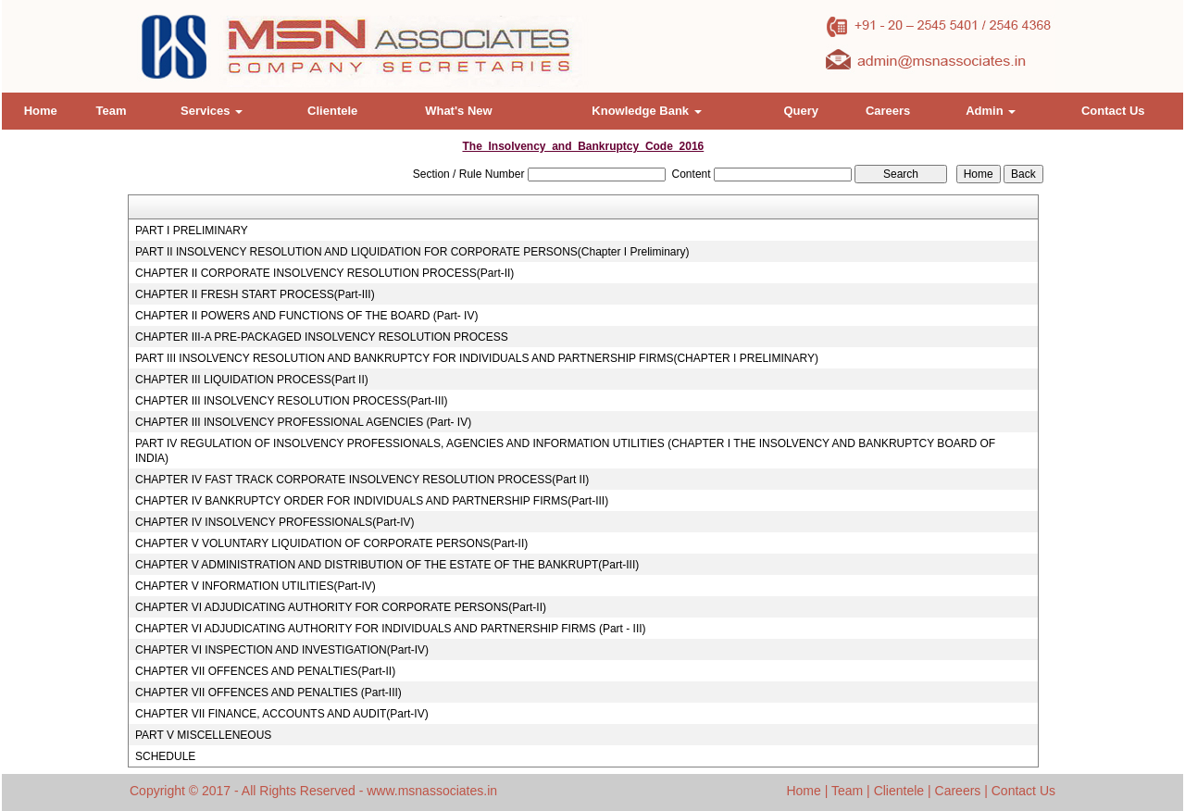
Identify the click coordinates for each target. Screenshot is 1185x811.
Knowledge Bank (646, 111)
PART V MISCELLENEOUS (203, 735)
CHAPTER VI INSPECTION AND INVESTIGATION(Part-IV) (282, 649)
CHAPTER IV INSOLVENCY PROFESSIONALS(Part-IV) (275, 522)
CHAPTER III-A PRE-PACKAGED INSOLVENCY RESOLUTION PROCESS (321, 337)
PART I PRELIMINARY (191, 230)
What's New (458, 111)
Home (40, 111)
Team (110, 111)
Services (212, 111)
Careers (888, 111)
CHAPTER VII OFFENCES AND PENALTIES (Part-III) (268, 692)
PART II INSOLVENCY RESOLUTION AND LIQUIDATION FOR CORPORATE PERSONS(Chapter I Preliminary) (412, 251)
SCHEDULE (165, 756)
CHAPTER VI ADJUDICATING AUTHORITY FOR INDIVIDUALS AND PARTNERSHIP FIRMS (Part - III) (390, 628)
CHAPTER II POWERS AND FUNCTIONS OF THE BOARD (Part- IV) (306, 315)
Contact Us (1113, 111)
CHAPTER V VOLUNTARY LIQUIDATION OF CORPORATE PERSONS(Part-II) (331, 543)
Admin (991, 111)
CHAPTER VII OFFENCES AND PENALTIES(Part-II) (265, 671)
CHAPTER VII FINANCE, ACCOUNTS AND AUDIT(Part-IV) (282, 713)
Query (800, 111)
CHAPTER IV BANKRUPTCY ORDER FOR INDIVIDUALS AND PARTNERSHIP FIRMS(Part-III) (371, 500)
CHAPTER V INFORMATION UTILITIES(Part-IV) (255, 586)
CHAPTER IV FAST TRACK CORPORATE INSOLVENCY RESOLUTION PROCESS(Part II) (362, 479)
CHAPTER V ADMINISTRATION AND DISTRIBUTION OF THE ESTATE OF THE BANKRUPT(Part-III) (387, 564)
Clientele (332, 111)
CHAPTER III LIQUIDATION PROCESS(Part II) (251, 379)
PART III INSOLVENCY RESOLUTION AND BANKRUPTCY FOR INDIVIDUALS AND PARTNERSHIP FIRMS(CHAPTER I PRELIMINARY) (476, 358)
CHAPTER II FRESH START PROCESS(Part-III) (255, 294)
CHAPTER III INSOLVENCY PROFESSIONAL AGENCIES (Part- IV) (303, 422)
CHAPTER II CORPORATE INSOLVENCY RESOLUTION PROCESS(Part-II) (324, 273)
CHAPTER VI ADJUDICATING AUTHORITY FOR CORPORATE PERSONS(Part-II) (340, 607)
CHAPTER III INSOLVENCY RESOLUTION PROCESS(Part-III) (291, 400)
